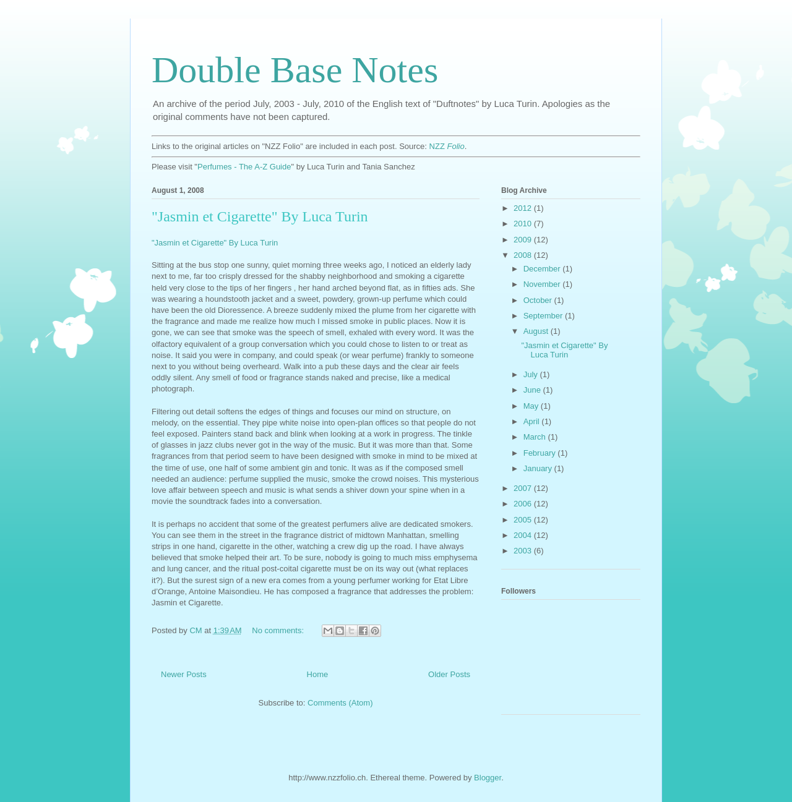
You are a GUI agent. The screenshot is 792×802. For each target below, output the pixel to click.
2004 (524, 535)
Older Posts (449, 674)
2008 (524, 255)
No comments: (279, 630)
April (532, 421)
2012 (524, 208)
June (533, 390)
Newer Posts (184, 674)
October (538, 300)
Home (318, 674)
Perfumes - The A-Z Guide (244, 166)
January (538, 468)
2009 (524, 239)
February (540, 453)
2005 (524, 519)
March (535, 437)
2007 (524, 488)
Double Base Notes (295, 69)
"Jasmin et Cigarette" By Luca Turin (260, 216)
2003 (524, 550)
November (543, 284)
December (543, 268)
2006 (524, 503)
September (544, 315)
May (532, 406)
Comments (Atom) (340, 702)
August (537, 331)
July (531, 374)
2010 (524, 223)
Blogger (487, 777)
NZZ (447, 146)
